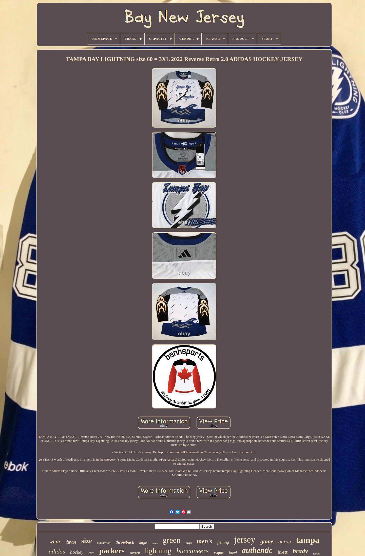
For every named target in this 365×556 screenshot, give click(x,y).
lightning (158, 551)
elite (91, 553)
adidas (57, 551)
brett (283, 552)
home (155, 543)
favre (71, 542)
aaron (284, 542)
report (316, 553)
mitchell (135, 553)
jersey (244, 540)
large (143, 543)
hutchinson (103, 543)
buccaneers (192, 551)
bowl (233, 552)
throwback (125, 542)
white (55, 541)
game (266, 541)
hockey (77, 552)
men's (204, 541)
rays (189, 543)
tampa (307, 540)
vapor (219, 552)
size (86, 541)
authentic (257, 550)
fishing (223, 542)
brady (300, 551)
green (172, 540)
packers (112, 550)
